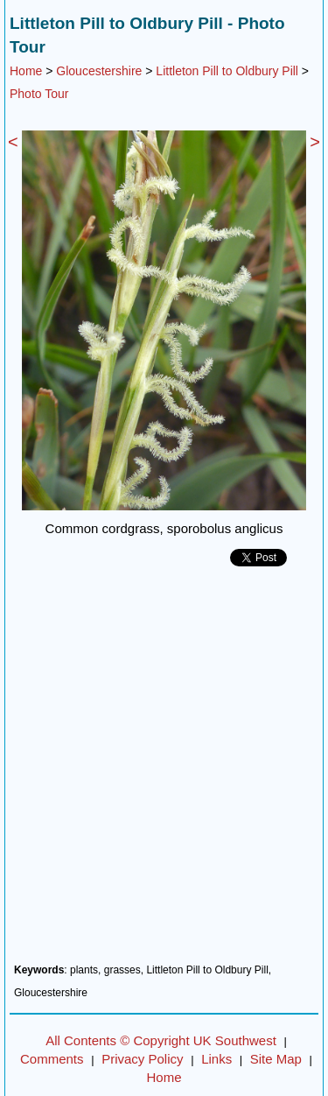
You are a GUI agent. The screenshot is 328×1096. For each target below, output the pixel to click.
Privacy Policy (142, 1058)
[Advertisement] (164, 772)
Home (26, 71)
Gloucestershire (99, 71)
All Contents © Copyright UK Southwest (160, 1040)
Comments (52, 1058)
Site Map (276, 1058)
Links (216, 1058)
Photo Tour (39, 94)
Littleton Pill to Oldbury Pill (227, 71)
